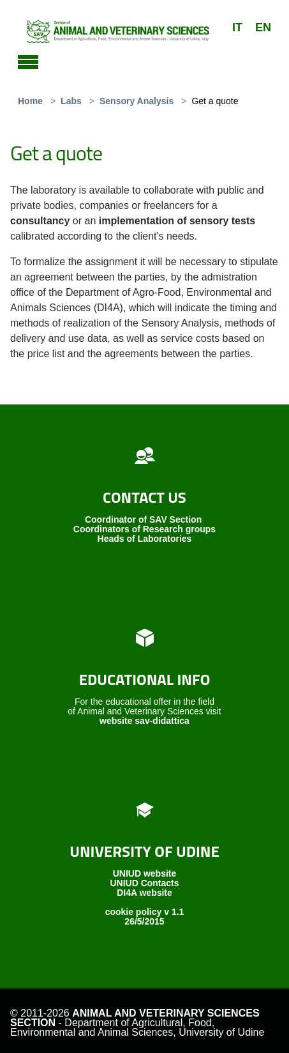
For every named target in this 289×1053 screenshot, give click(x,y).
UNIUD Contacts (144, 883)
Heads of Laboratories (145, 539)
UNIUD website (145, 873)
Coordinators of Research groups (144, 529)
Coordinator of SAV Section (143, 519)
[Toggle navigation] (28, 60)
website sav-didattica (144, 721)
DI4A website (144, 893)
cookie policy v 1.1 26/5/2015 (144, 916)
